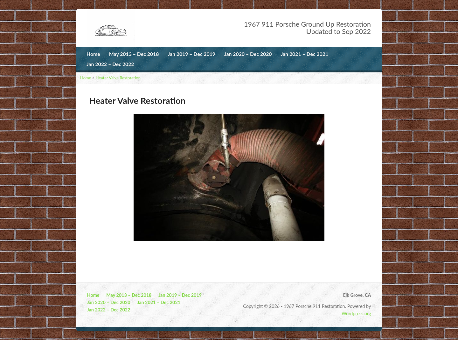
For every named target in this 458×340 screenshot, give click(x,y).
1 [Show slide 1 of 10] (191, 252)
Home (93, 54)
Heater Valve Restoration (118, 77)
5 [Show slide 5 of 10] (224, 252)
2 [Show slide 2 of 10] (200, 252)
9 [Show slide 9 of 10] (257, 252)
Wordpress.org (356, 313)
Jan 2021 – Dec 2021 (305, 54)
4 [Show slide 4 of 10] (216, 252)
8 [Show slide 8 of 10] (249, 252)
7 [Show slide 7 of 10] (241, 252)
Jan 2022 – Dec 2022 (110, 64)
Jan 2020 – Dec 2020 (248, 54)
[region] (229, 188)
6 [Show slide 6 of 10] (233, 252)
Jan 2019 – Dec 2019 (191, 54)
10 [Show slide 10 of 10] (266, 252)
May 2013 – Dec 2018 (134, 54)
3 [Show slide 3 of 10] (208, 252)
